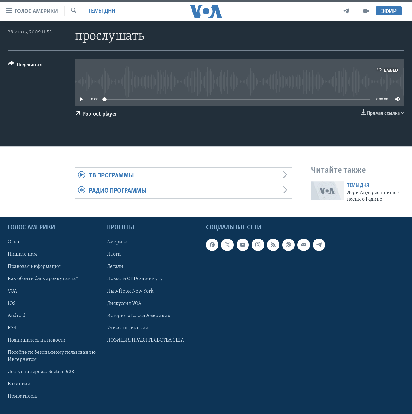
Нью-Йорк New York (130, 291)
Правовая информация (34, 266)
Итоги (114, 254)
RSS (12, 328)
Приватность (22, 396)
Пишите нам (22, 254)
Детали (115, 266)
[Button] (25, 65)
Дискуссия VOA (124, 303)
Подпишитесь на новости (37, 340)
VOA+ (14, 291)
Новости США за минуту (135, 279)
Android (17, 315)
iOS (12, 303)
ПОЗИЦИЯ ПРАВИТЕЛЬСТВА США (145, 340)
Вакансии (19, 384)
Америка (117, 242)
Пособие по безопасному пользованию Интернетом (52, 356)
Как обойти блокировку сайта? (43, 279)
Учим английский (128, 328)
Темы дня (101, 11)
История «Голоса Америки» (139, 315)
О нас (14, 242)
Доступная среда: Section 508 (41, 371)
